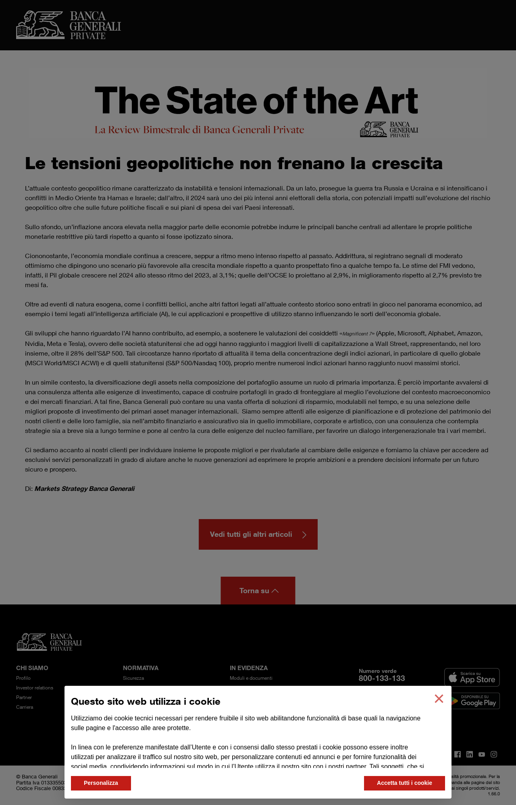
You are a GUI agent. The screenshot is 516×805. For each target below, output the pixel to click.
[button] (439, 698)
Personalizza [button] (101, 783)
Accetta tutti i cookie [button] (404, 783)
